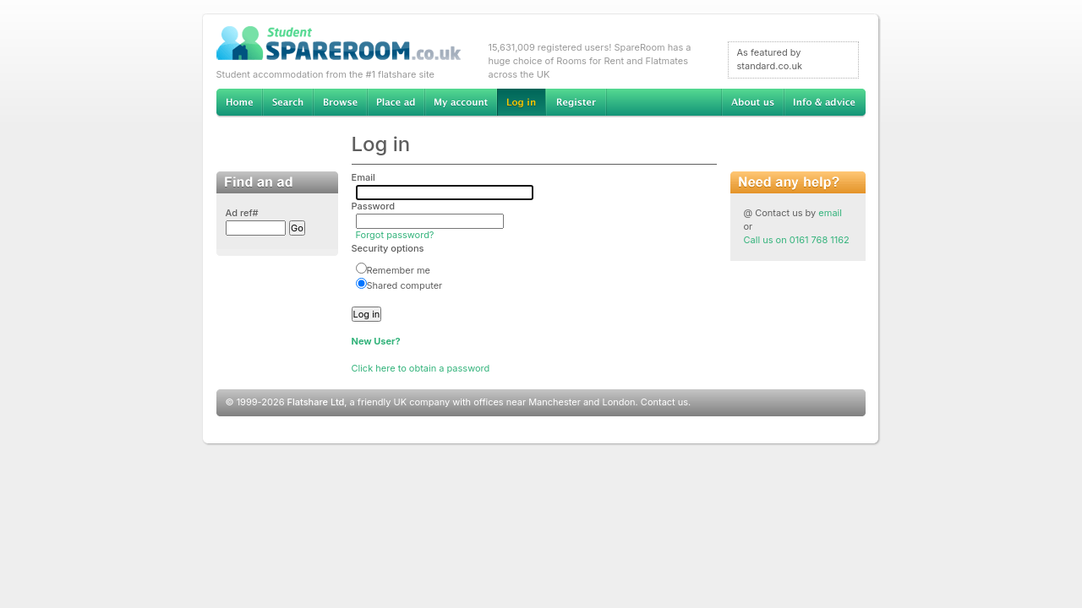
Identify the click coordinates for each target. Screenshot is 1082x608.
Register (576, 103)
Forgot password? (395, 235)
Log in (521, 103)
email (830, 213)
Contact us (664, 402)
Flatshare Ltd (316, 402)
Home (239, 103)
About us (752, 103)
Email (363, 177)
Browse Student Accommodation (340, 103)
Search (287, 103)
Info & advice (825, 103)
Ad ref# (242, 213)
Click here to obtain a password (421, 368)
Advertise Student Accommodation (395, 103)
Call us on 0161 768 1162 (797, 240)
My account (460, 103)
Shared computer (399, 285)
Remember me (393, 270)
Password (374, 206)
